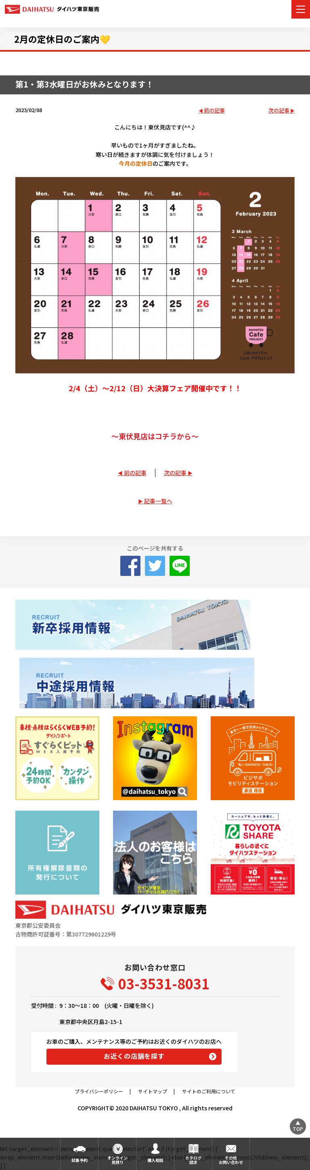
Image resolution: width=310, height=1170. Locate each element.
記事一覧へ (158, 501)
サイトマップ (152, 1091)
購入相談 (155, 1160)
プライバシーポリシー (99, 1091)
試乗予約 (79, 1160)
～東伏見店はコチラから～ (155, 436)
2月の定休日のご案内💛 (62, 38)
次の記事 (278, 110)
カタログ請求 (193, 1160)
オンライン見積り (117, 1160)
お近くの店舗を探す (134, 1056)
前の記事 (214, 110)
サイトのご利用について (208, 1091)
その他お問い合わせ (231, 1160)
